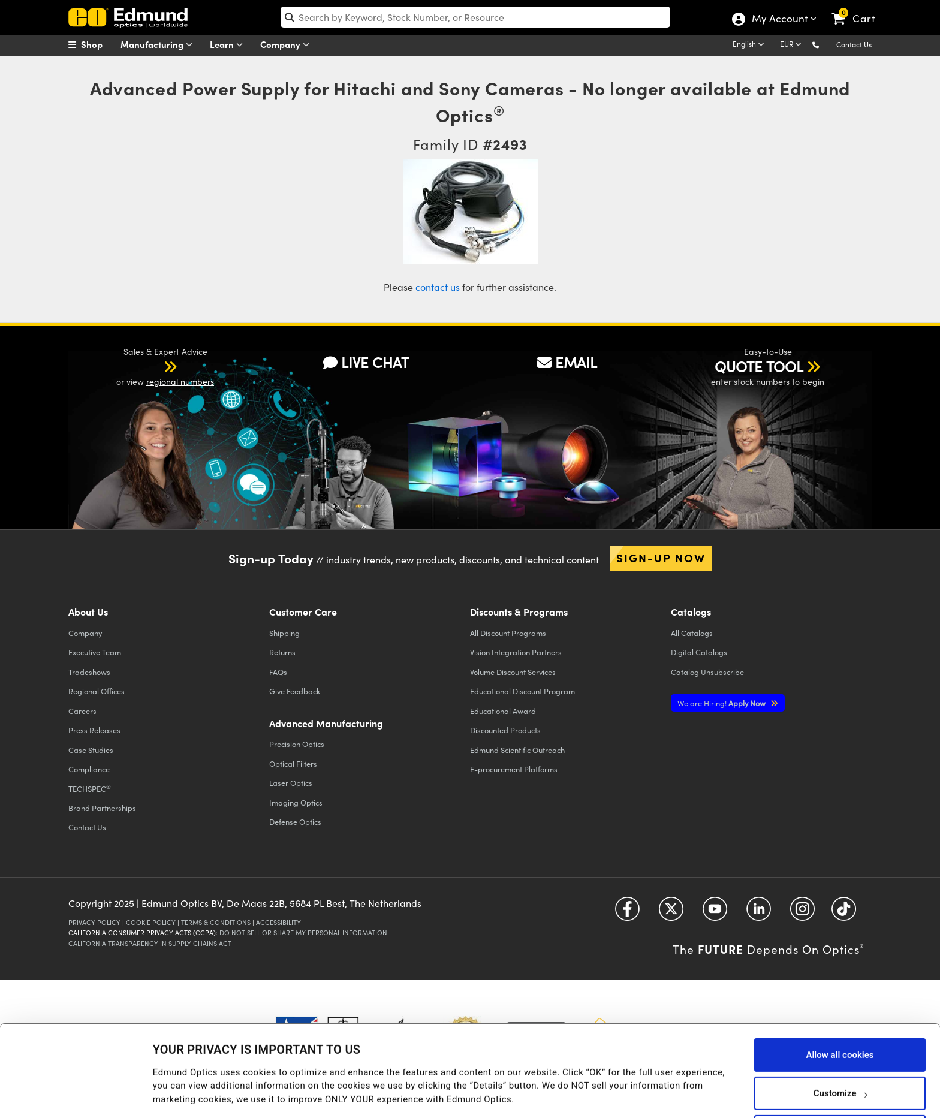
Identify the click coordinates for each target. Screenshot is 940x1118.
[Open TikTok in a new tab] (843, 913)
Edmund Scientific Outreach (517, 750)
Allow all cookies (839, 1009)
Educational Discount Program (522, 691)
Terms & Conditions (216, 922)
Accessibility (278, 922)
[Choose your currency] (792, 45)
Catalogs (692, 633)
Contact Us (854, 44)
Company (287, 45)
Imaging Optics (296, 802)
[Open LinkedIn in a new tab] (758, 913)
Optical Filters (293, 763)
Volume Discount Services (513, 672)
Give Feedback (294, 691)
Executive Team (94, 652)
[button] (825, 44)
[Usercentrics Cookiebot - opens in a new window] (77, 1094)
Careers (82, 711)
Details (167, 1085)
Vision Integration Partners (516, 652)
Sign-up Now (661, 557)
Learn (229, 45)
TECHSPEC (89, 788)
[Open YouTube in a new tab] (715, 913)
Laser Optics (290, 783)
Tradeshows (89, 672)
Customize (840, 1047)
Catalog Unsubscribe (707, 672)
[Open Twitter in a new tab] (671, 913)
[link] (858, 9)
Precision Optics (296, 744)
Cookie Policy (151, 922)
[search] (476, 17)
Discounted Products (505, 730)
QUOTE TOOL (759, 366)
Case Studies (90, 750)
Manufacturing (159, 45)
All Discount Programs (508, 633)
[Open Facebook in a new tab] (627, 913)
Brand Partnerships (102, 808)
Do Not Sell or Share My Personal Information (303, 932)
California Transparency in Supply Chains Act (149, 943)
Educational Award (503, 711)
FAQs (278, 672)
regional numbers (180, 381)
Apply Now (722, 703)
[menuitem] (98, 44)
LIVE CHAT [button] (366, 362)
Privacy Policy (94, 922)
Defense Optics (295, 821)
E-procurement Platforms (514, 769)
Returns (282, 652)
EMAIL (567, 362)
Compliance (89, 769)
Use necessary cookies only (840, 1086)
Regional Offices (96, 691)
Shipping (284, 633)
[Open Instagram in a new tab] (802, 913)
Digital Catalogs (699, 652)
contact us (437, 287)
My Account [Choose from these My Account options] (779, 19)
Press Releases (94, 730)
